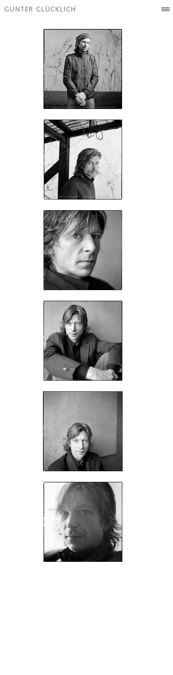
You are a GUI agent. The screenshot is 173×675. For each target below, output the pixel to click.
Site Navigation (165, 9)
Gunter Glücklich (40, 9)
